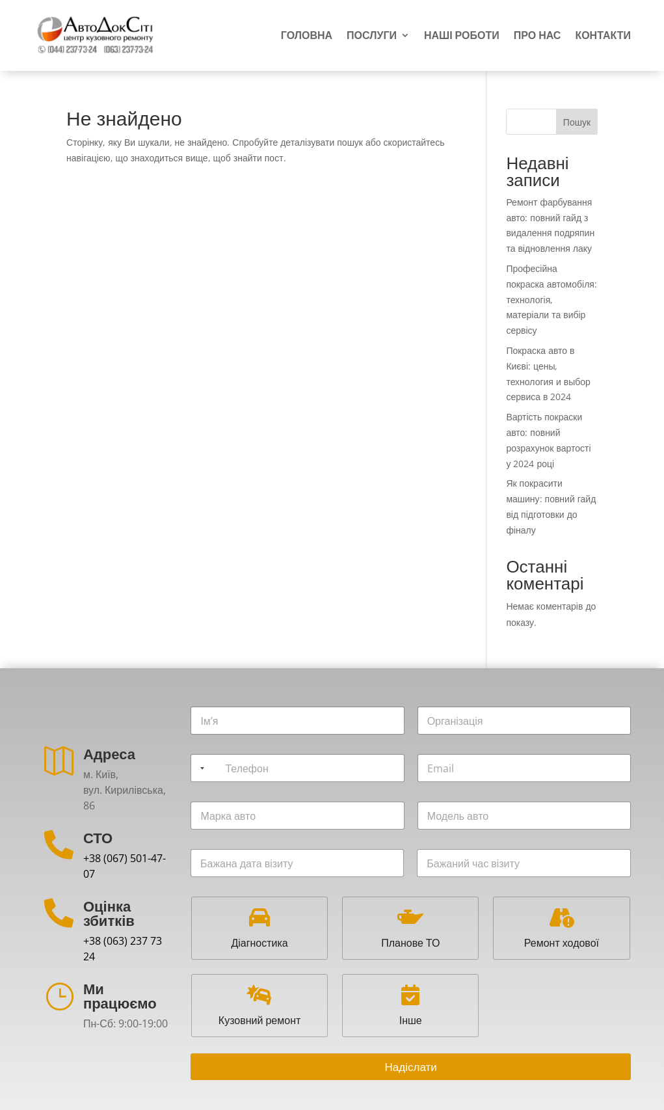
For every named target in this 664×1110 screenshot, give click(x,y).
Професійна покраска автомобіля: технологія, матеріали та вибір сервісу (551, 299)
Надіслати (411, 1066)
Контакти (603, 35)
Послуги (372, 35)
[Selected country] (200, 768)
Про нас (537, 35)
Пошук (577, 122)
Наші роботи (461, 35)
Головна (306, 35)
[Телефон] (297, 768)
